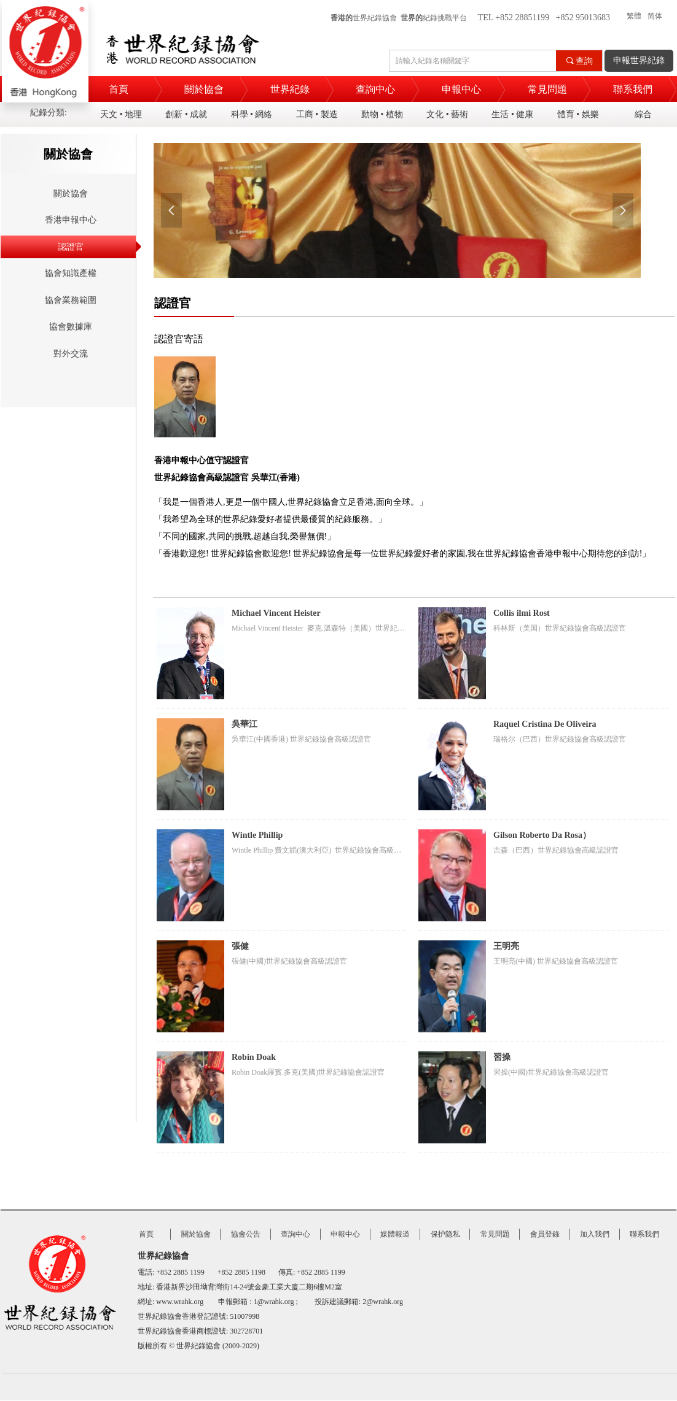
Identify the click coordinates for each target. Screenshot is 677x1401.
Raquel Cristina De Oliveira (545, 724)
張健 (240, 946)
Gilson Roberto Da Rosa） (542, 835)
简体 (655, 16)
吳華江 (244, 724)
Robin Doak (254, 1057)
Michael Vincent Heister (276, 613)
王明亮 (506, 946)
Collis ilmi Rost (521, 613)
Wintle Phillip (257, 835)
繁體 (634, 16)
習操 (502, 1057)
